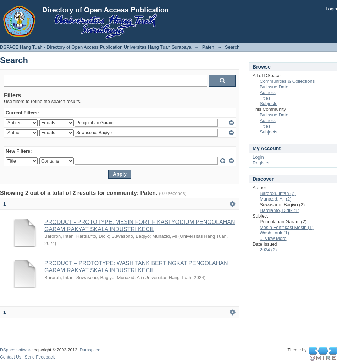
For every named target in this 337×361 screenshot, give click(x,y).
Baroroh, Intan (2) (278, 193)
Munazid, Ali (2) (276, 199)
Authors (268, 92)
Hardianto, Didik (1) (279, 210)
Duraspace (89, 350)
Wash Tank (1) (274, 232)
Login (331, 8)
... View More (273, 238)
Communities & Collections (287, 81)
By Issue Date (274, 86)
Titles (265, 98)
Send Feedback (40, 357)
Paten (208, 47)
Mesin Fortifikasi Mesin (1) (287, 227)
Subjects (268, 103)
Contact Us (10, 357)
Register (261, 162)
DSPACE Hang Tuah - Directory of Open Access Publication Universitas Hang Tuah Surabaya (96, 47)
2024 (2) (268, 249)
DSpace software (16, 350)
